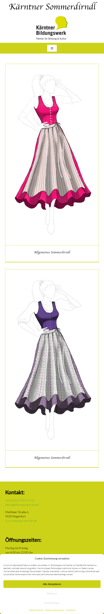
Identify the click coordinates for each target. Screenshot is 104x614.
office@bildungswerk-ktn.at (22, 504)
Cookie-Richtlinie (36, 610)
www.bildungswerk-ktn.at (21, 520)
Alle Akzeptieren (52, 584)
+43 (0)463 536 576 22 (19, 500)
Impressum (70, 610)
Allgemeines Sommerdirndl (52, 252)
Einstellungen (52, 602)
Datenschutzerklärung (54, 610)
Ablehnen (52, 593)
